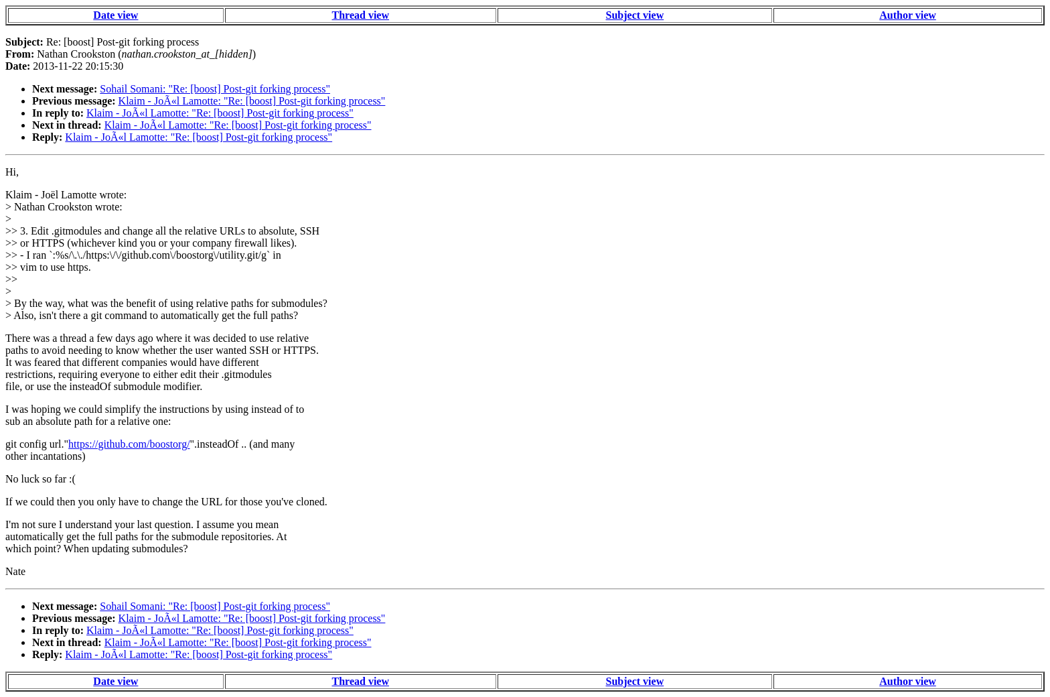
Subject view (635, 15)
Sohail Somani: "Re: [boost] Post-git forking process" (215, 88)
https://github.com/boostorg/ (129, 444)
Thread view (360, 15)
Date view (115, 15)
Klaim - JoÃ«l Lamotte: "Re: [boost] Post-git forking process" (252, 101)
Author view (907, 15)
